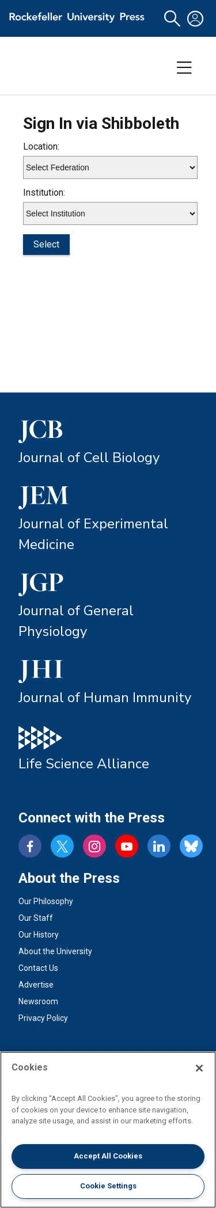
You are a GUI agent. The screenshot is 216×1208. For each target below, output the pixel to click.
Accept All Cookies (108, 1156)
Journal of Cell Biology (89, 457)
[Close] (199, 1068)
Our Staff (35, 918)
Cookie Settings (108, 1186)
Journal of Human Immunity (104, 697)
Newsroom (38, 1001)
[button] (172, 18)
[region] (108, 1129)
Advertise (36, 984)
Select (46, 244)
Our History (38, 934)
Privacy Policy (43, 1018)
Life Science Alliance (83, 763)
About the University (55, 951)
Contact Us (38, 968)
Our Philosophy (45, 901)
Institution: (44, 192)
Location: (41, 146)
